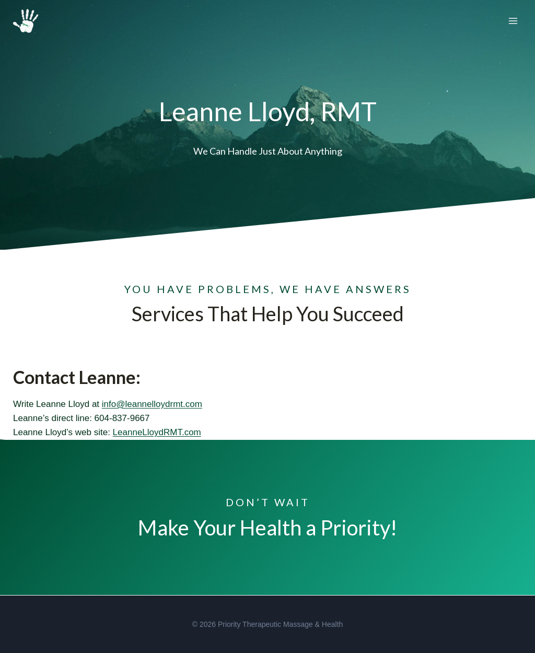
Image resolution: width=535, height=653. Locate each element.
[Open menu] (512, 21)
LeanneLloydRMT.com (157, 432)
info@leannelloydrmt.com (152, 404)
